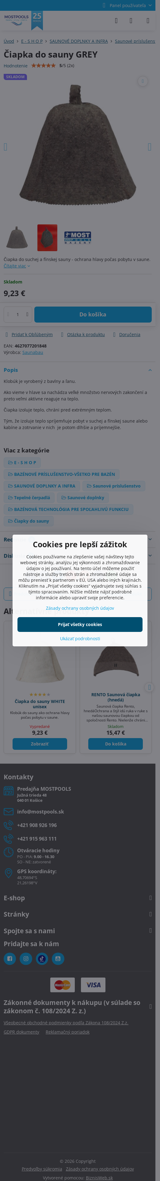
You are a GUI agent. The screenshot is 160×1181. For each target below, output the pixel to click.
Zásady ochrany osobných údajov (80, 608)
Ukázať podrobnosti (80, 638)
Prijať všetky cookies (80, 624)
